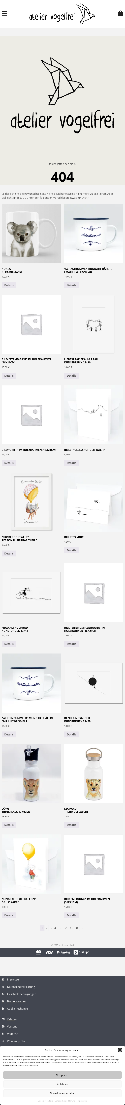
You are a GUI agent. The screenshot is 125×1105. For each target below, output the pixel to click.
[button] (120, 1050)
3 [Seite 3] (51, 928)
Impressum (82, 1100)
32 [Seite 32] (65, 928)
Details (9, 285)
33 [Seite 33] (70, 928)
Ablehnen (62, 1084)
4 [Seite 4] (55, 928)
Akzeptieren (62, 1075)
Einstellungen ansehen (62, 1093)
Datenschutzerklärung (65, 1100)
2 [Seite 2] (46, 928)
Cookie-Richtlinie (45, 1100)
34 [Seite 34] (76, 928)
